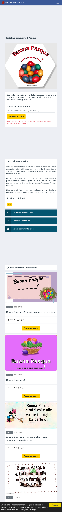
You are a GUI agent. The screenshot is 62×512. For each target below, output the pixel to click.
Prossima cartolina (17, 220)
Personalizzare (31, 328)
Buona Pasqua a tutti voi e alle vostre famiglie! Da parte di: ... (26, 438)
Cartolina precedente (19, 212)
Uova (9, 204)
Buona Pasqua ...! (15, 380)
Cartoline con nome (16, 38)
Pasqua (32, 38)
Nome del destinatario (18, 106)
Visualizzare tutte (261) (19, 229)
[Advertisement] (31, 21)
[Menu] (57, 3)
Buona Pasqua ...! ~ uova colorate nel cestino (30, 312)
